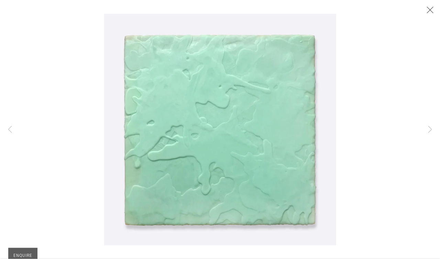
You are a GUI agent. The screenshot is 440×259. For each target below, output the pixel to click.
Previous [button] (10, 129)
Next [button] (430, 129)
